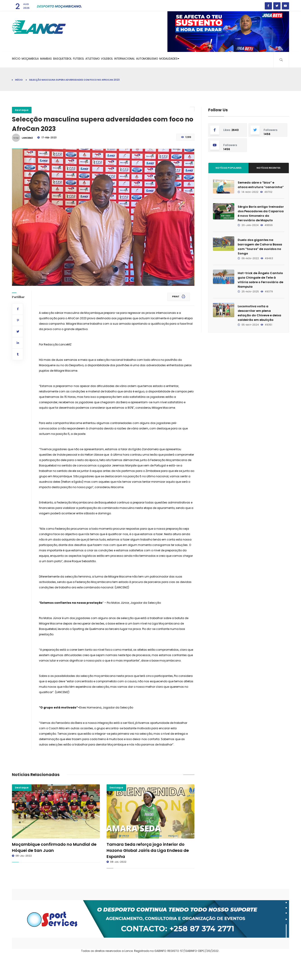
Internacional (166, 59)
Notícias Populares (229, 168)
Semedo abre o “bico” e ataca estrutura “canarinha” (261, 184)
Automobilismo (195, 59)
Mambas (60, 59)
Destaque (22, 110)
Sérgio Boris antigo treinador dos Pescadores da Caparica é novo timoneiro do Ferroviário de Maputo (261, 213)
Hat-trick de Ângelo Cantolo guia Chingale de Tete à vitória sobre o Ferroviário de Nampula (260, 280)
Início (18, 59)
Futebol (103, 59)
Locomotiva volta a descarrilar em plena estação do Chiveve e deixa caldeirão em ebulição (259, 313)
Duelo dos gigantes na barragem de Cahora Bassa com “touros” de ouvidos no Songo (260, 247)
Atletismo (122, 59)
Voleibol (143, 59)
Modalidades (224, 59)
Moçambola (38, 59)
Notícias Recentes (268, 168)
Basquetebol (81, 59)
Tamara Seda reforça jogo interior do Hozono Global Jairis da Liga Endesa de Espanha (148, 850)
